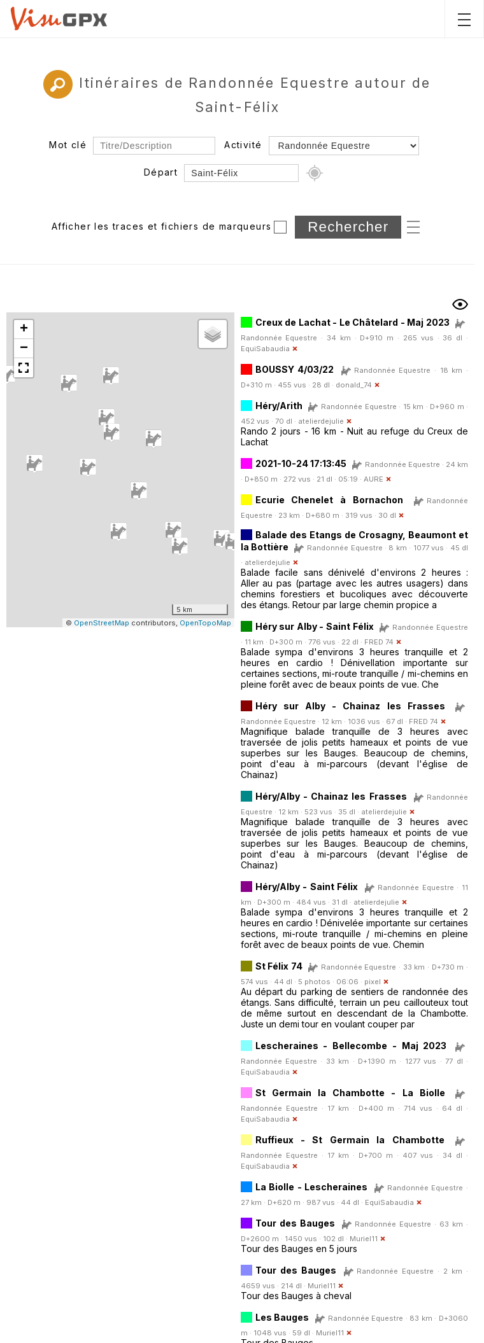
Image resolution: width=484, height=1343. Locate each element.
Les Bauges (282, 1317)
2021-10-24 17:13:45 (300, 463)
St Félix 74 (280, 966)
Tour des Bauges (295, 1223)
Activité (243, 144)
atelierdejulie (321, 421)
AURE (373, 479)
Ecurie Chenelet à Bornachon (329, 499)
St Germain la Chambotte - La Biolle (350, 1092)
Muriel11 (364, 1238)
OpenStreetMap (101, 622)
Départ (161, 172)
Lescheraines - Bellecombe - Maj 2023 (351, 1045)
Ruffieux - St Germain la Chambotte (350, 1139)
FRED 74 (379, 641)
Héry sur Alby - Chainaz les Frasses (350, 705)
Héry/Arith (278, 405)
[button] (221, 538)
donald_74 (354, 384)
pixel (372, 981)
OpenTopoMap (205, 622)
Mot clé (68, 144)
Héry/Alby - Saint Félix (307, 886)
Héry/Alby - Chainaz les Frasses (331, 796)
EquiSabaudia (265, 348)
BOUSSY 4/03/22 (294, 369)
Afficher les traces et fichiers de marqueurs (162, 226)
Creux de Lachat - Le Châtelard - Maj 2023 (352, 322)
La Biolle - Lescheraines (311, 1186)
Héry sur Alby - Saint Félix (314, 626)
